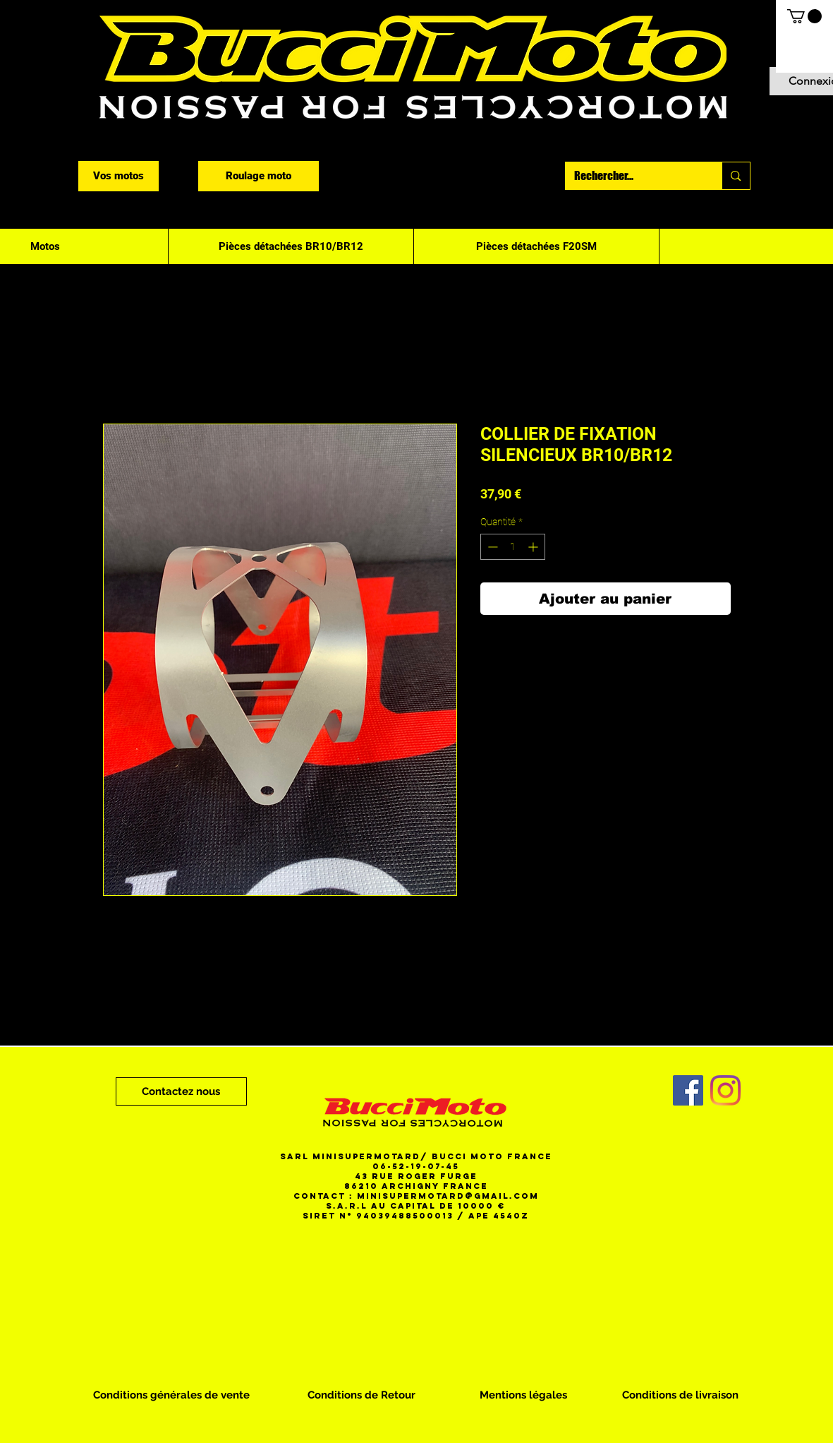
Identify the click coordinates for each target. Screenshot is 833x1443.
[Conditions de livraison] (680, 1395)
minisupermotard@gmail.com (448, 1196)
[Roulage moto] (258, 176)
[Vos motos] (118, 176)
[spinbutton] (512, 546)
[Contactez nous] (181, 1091)
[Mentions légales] (523, 1395)
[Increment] (534, 546)
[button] (804, 16)
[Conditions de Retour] (361, 1395)
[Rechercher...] (633, 175)
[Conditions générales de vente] (171, 1395)
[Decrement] (491, 546)
